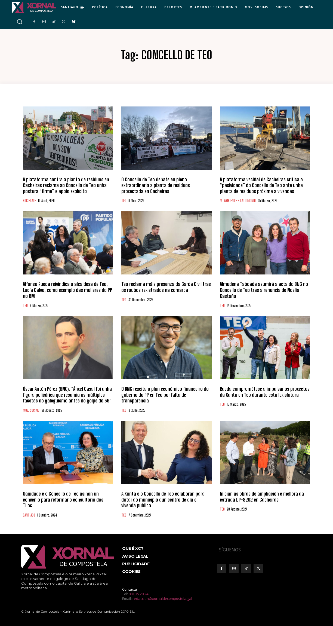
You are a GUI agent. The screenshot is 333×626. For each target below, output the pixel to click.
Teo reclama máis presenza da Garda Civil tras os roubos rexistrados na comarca (166, 287)
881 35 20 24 (138, 593)
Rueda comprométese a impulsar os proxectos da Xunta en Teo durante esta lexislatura (265, 392)
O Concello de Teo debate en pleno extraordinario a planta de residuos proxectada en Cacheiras (155, 185)
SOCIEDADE (29, 201)
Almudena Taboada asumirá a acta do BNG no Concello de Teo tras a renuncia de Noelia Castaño (264, 290)
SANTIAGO (29, 515)
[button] (19, 21)
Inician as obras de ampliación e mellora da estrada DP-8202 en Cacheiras (262, 497)
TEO (123, 201)
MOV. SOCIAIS (31, 410)
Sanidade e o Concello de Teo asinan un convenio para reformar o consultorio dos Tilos (63, 499)
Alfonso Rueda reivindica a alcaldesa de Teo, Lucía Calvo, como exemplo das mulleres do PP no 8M (67, 290)
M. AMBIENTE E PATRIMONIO (238, 201)
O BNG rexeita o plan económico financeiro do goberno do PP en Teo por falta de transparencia (165, 395)
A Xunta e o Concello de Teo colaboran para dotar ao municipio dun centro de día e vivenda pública (163, 499)
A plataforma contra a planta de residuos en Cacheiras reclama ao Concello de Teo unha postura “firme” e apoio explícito (66, 185)
